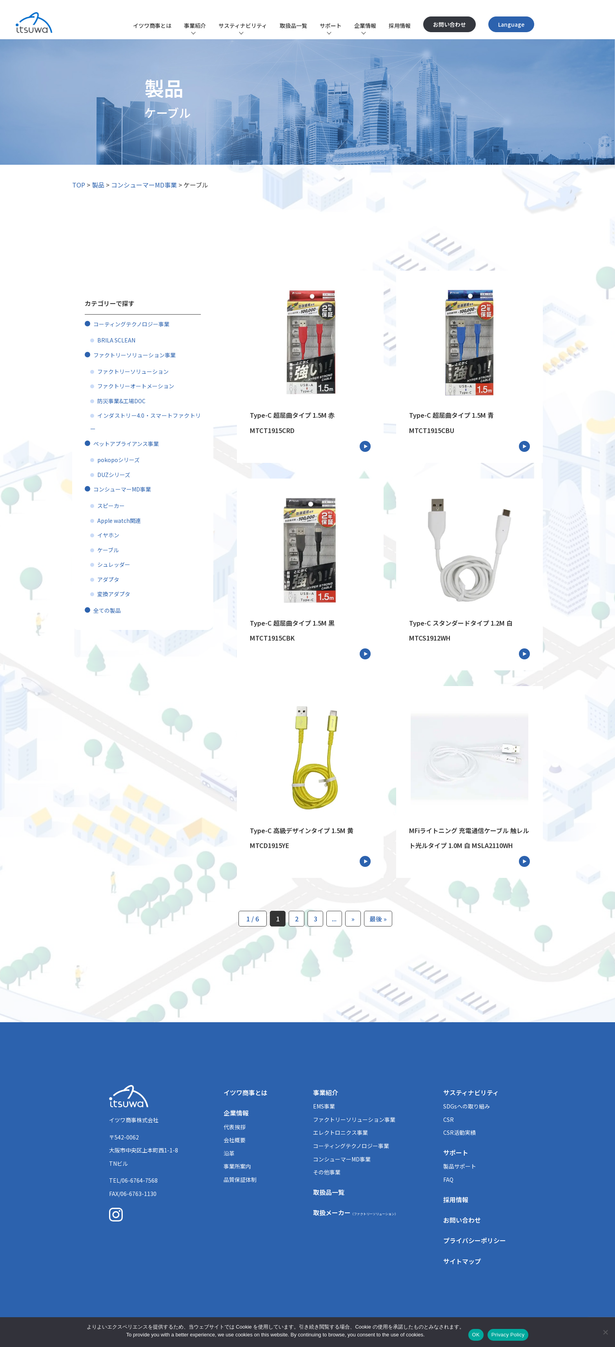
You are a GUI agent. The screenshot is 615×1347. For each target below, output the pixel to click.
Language (511, 24)
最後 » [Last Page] (378, 918)
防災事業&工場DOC (121, 401)
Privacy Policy (507, 1335)
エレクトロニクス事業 (340, 1132)
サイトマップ (462, 1261)
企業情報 (365, 25)
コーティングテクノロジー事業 (131, 324)
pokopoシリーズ (118, 460)
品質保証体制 (240, 1179)
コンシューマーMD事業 (144, 184)
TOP (78, 184)
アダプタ (108, 579)
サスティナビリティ (242, 25)
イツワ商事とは (152, 25)
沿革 (229, 1153)
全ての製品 (107, 610)
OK (476, 1335)
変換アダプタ (113, 594)
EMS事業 (324, 1106)
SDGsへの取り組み (466, 1106)
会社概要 (235, 1140)
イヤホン (108, 535)
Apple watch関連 (119, 520)
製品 (98, 184)
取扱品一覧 (293, 25)
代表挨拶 (235, 1127)
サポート (331, 25)
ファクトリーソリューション (133, 371)
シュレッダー (113, 564)
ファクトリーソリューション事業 (134, 355)
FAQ (448, 1179)
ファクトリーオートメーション (135, 386)
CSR (448, 1119)
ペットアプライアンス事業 (126, 444)
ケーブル (108, 550)
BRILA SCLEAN (116, 340)
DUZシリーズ (113, 475)
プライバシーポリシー (474, 1240)
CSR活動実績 (459, 1132)
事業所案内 (237, 1166)
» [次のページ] (353, 918)
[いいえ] (605, 1332)
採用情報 (400, 25)
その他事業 (326, 1172)
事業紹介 (195, 25)
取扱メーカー (355, 1212)
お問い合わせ (449, 24)
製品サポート (459, 1166)
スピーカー (111, 506)
